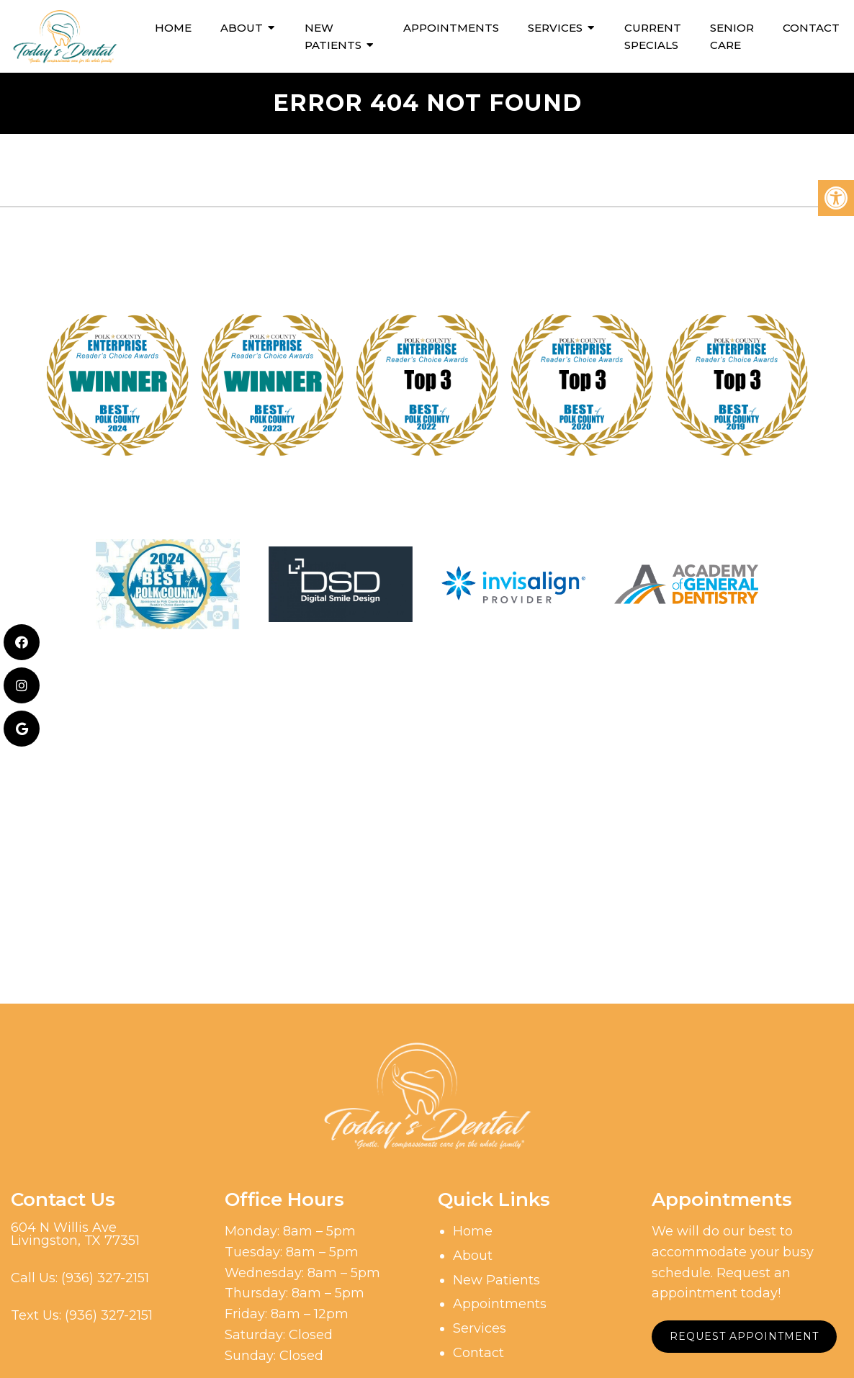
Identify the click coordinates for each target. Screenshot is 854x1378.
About (241, 28)
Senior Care (732, 36)
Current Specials (652, 36)
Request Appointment (744, 1336)
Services (555, 28)
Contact (811, 28)
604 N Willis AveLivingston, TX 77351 (75, 1234)
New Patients (333, 36)
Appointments (451, 28)
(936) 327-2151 (105, 1277)
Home (173, 28)
